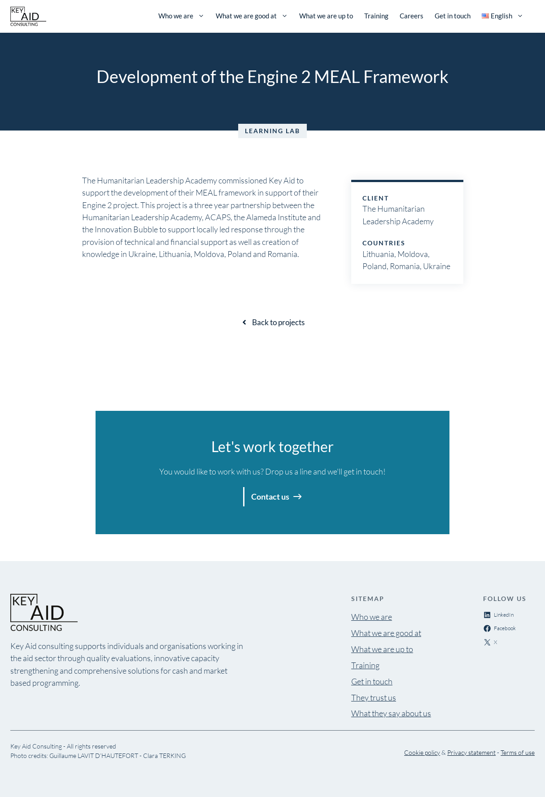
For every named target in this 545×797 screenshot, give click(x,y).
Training (376, 16)
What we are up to (326, 16)
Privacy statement (471, 752)
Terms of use (518, 752)
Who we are (181, 15)
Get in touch (453, 16)
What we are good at (252, 15)
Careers (411, 16)
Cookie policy (422, 752)
